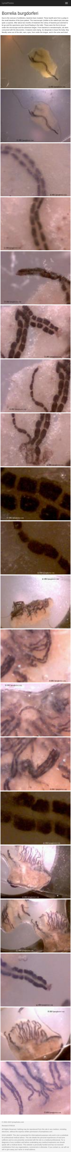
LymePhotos (8, 3)
